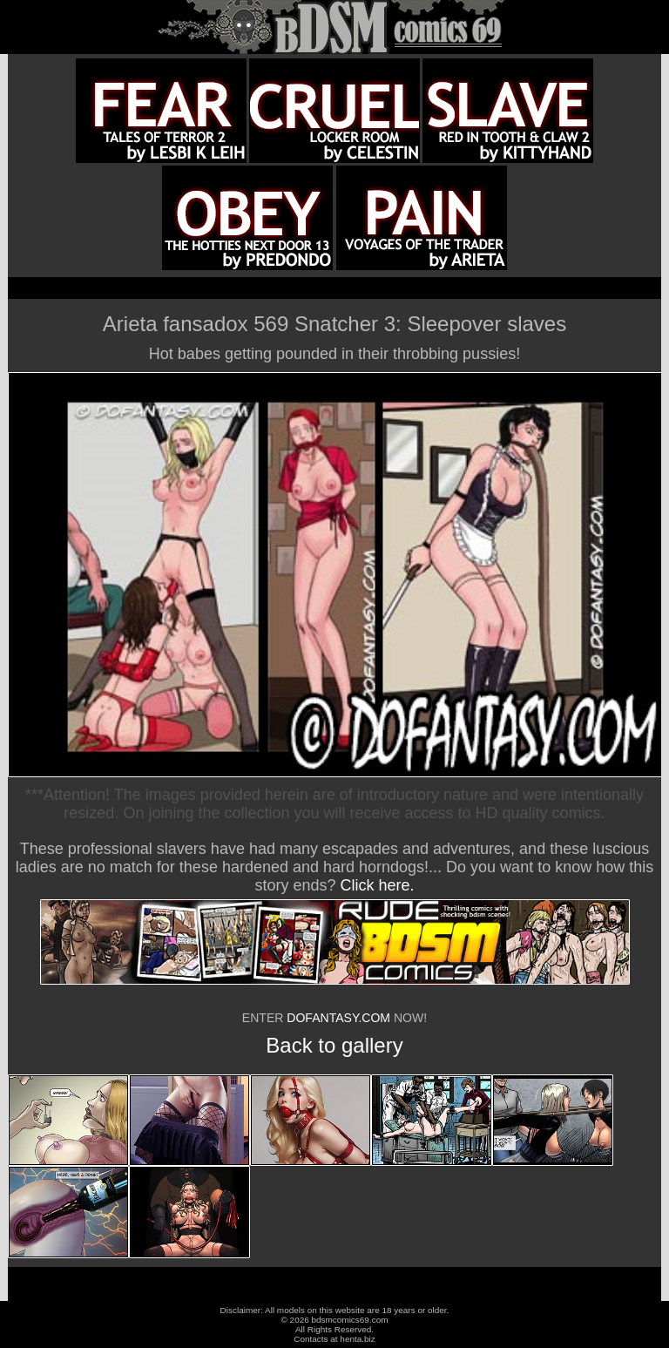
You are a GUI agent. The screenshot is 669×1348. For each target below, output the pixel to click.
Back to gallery (334, 1045)
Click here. (378, 885)
